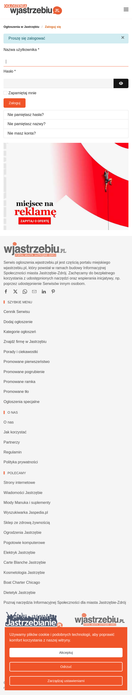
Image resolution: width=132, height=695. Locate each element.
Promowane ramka (19, 382)
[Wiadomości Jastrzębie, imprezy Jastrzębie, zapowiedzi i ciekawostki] (33, 620)
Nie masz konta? (22, 133)
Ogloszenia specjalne (22, 402)
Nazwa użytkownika (21, 50)
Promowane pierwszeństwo (27, 362)
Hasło (10, 71)
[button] (126, 9)
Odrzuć (66, 667)
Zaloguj (14, 103)
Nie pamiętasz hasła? (26, 115)
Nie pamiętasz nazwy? (26, 124)
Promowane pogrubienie (24, 372)
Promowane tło (16, 392)
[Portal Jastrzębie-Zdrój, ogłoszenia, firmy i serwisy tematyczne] (99, 620)
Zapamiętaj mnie (22, 93)
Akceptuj (66, 652)
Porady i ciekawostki (21, 352)
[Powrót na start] (33, 9)
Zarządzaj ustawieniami (66, 681)
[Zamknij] (122, 37)
